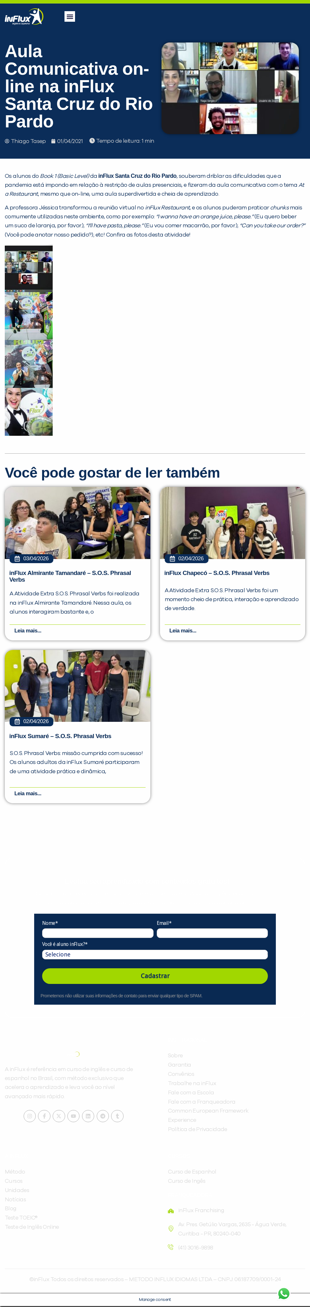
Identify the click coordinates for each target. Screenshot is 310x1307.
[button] (69, 16)
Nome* (50, 924)
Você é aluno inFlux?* (64, 945)
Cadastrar (155, 976)
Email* (164, 924)
